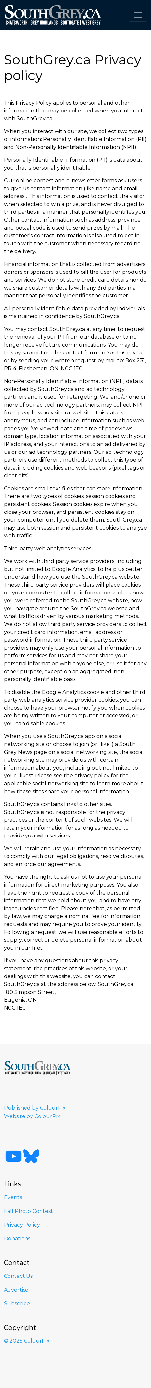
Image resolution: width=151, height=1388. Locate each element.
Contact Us (18, 1276)
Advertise (16, 1290)
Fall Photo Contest (28, 1211)
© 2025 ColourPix (27, 1341)
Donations (17, 1239)
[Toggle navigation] (138, 15)
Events (13, 1197)
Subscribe (17, 1303)
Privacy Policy (22, 1225)
